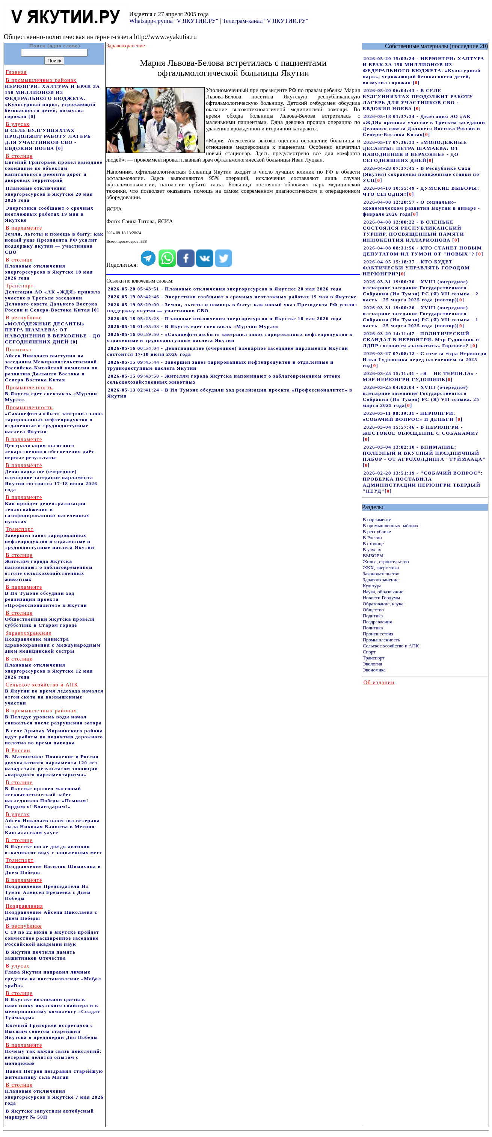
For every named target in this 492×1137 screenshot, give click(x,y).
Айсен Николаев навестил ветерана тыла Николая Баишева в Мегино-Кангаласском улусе (52, 823)
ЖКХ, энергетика (381, 567)
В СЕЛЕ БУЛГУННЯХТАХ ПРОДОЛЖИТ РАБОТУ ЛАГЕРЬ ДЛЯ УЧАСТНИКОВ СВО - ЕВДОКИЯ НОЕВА (48, 136)
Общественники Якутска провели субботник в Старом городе (50, 619)
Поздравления (377, 621)
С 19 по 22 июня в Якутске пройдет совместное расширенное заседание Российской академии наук (52, 935)
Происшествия (378, 634)
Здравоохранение (380, 579)
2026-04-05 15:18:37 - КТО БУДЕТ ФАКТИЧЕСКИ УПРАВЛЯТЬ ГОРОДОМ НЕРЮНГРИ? (416, 268)
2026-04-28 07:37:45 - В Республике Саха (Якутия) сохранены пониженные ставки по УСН (421, 174)
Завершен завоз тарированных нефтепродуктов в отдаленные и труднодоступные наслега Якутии (49, 538)
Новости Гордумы (381, 597)
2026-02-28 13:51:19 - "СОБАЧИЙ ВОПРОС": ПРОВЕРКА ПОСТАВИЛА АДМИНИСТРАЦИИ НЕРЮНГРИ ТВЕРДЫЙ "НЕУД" (423, 482)
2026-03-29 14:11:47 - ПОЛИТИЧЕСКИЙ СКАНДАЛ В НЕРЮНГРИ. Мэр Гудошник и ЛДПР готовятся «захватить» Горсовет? (421, 339)
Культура (372, 585)
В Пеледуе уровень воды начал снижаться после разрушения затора (53, 717)
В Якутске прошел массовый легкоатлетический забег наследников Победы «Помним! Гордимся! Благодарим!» (46, 794)
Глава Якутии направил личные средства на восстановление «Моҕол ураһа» (53, 975)
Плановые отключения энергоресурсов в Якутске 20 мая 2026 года (49, 194)
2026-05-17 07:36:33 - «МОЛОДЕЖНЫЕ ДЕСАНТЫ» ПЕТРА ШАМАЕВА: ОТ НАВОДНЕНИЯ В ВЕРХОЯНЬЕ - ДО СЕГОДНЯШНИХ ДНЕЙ (415, 151)
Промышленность (381, 640)
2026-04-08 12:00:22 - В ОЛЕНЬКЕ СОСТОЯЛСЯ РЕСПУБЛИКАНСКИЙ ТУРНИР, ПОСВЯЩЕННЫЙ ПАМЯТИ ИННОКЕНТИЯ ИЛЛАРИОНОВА (413, 231)
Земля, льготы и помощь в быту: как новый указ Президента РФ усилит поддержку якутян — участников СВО (54, 240)
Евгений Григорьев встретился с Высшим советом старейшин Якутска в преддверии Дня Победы (51, 1031)
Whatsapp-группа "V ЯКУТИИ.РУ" (173, 21)
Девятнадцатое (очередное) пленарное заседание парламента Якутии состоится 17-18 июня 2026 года (51, 477)
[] (416, 82)
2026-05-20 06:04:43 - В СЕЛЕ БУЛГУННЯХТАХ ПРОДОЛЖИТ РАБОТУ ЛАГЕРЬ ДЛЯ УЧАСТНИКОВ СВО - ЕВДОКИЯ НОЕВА (418, 99)
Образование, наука (383, 603)
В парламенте (377, 519)
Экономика (374, 670)
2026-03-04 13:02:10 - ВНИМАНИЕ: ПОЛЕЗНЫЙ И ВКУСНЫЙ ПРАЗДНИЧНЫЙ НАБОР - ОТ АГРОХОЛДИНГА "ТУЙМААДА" (424, 453)
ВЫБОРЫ (373, 555)
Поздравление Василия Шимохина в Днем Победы (53, 866)
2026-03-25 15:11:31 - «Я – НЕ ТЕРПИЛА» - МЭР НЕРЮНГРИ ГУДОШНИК (420, 376)
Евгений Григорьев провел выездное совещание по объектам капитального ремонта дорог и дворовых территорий (54, 168)
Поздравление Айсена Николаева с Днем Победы (51, 912)
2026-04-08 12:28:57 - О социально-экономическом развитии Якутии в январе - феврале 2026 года (421, 208)
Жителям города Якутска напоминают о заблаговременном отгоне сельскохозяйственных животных (49, 567)
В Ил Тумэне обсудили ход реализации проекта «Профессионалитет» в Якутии (46, 596)
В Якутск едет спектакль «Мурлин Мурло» (51, 393)
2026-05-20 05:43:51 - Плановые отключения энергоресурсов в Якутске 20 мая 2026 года (225, 289)
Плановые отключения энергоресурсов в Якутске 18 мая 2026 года (49, 269)
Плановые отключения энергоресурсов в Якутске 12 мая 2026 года (49, 668)
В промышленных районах (390, 525)
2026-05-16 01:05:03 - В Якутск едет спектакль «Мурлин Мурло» (193, 326)
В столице (373, 543)
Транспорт (374, 658)
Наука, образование (383, 591)
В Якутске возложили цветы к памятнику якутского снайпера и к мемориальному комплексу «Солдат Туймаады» (52, 1005)
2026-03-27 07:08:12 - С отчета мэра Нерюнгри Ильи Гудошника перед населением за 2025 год (425, 359)
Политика (373, 627)
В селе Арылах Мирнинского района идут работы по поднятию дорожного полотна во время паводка (54, 736)
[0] (32, 116)
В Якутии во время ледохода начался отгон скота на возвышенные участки (54, 694)
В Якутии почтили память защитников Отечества (40, 955)
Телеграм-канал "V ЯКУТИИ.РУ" (265, 21)
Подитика (373, 615)
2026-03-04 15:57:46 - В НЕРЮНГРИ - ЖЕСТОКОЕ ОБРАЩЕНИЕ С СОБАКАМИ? (420, 430)
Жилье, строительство (386, 561)
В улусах (372, 549)
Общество (373, 609)
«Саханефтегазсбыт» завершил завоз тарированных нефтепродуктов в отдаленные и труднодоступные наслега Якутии (54, 419)
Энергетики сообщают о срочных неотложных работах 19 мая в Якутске (49, 214)
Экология (372, 664)
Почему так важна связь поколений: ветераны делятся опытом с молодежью (53, 1054)
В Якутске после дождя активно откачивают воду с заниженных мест (54, 846)
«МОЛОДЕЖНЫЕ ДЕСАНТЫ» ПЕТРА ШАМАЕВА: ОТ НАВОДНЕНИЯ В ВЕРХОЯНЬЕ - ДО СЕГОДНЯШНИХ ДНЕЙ (53, 330)
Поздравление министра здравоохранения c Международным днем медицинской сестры (53, 642)
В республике (377, 531)
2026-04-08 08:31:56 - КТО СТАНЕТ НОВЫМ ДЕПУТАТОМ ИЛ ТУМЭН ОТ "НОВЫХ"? (422, 251)
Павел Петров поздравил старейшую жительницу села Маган (54, 1074)
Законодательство (381, 573)
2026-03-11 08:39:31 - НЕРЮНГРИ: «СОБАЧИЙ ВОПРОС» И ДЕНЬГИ (409, 416)
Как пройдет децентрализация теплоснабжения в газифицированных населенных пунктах (47, 509)
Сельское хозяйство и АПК (391, 646)
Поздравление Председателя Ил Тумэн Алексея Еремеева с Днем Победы (48, 889)
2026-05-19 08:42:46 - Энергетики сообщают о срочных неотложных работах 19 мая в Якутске (232, 296)
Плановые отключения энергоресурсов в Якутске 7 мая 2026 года (54, 1094)
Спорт (369, 652)
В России (372, 537)
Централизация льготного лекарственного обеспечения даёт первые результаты (49, 448)
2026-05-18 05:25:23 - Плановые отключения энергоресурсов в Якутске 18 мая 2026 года (225, 318)
